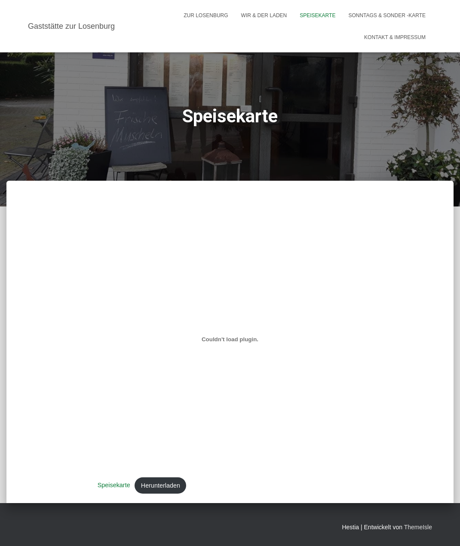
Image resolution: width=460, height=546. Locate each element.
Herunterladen (160, 485)
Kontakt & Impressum (395, 37)
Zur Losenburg (206, 15)
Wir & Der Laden (264, 15)
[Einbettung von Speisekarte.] (230, 339)
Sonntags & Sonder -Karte (387, 15)
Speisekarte (317, 15)
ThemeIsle (418, 527)
